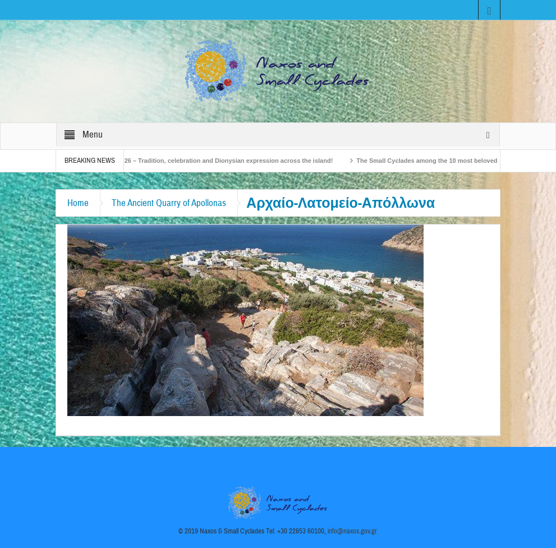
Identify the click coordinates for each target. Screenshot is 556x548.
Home (78, 203)
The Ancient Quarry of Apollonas (169, 203)
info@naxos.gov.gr (352, 531)
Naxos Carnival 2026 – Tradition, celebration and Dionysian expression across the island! (213, 160)
